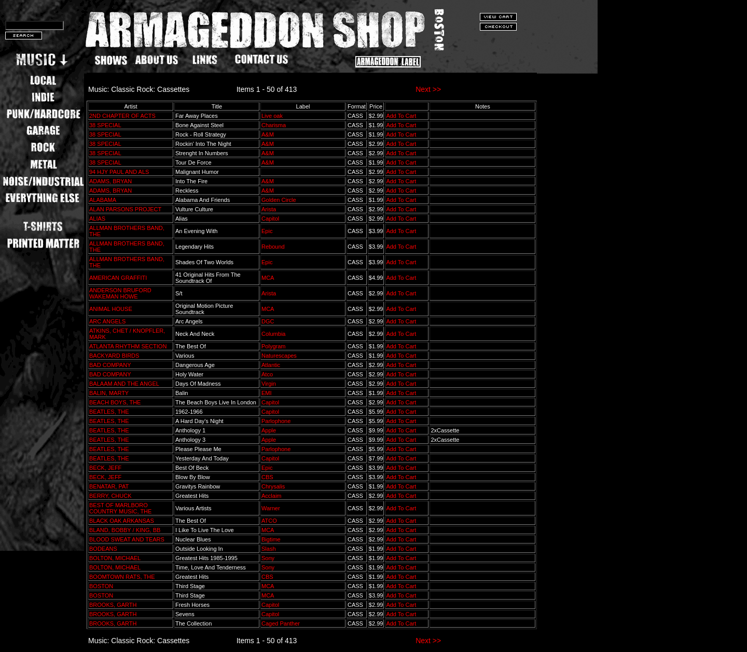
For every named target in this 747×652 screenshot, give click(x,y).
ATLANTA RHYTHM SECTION (128, 346)
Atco (267, 374)
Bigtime (271, 539)
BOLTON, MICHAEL (115, 558)
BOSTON (101, 586)
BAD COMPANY (110, 365)
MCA (267, 278)
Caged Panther (280, 623)
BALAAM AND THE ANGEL (124, 384)
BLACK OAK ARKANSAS (121, 521)
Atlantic (270, 365)
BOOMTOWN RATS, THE (122, 577)
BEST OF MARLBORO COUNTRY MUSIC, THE (120, 508)
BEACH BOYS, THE (115, 402)
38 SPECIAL (105, 125)
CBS (267, 477)
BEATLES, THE (109, 412)
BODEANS (103, 549)
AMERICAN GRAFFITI (118, 278)
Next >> (428, 89)
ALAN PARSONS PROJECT (125, 209)
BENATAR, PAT (109, 486)
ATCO (269, 521)
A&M (267, 134)
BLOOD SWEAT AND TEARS (126, 539)
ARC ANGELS (107, 321)
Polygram (273, 346)
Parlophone (275, 421)
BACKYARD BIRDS (114, 355)
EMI (266, 393)
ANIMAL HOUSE (110, 309)
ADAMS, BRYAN (110, 181)
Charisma (273, 125)
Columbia (273, 334)
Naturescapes (279, 355)
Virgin (268, 384)
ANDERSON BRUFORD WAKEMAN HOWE (120, 293)
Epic (266, 231)
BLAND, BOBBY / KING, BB (124, 530)
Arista (268, 209)
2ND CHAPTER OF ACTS (122, 116)
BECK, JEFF (105, 468)
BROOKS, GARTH (112, 605)
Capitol (270, 218)
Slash (268, 549)
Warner (270, 508)
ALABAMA (102, 200)
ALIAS (97, 218)
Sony (267, 558)
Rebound (273, 246)
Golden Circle (278, 200)
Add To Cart (401, 116)
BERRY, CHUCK (110, 496)
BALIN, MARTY (109, 393)
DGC (267, 321)
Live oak (272, 116)
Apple (268, 430)
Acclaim (271, 496)
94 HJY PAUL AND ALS (119, 172)
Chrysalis (273, 486)
